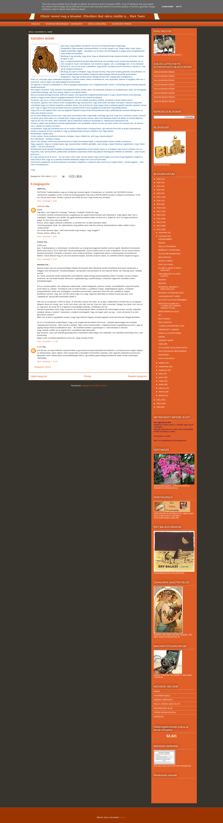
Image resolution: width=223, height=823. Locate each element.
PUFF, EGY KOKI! (165, 264)
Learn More (167, 7)
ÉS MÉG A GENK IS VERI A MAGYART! (169, 269)
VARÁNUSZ (159, 717)
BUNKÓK (162, 280)
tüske (39, 347)
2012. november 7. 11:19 (47, 341)
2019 (159, 204)
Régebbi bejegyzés (137, 376)
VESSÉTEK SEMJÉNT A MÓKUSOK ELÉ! (168, 288)
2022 (159, 193)
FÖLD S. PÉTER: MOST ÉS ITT (167, 704)
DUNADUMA (163, 355)
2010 (159, 403)
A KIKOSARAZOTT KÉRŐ (169, 296)
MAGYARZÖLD (164, 257)
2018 (159, 208)
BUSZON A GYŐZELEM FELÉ (170, 293)
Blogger (123, 817)
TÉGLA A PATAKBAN (167, 246)
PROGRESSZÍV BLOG (163, 708)
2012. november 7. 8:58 (47, 236)
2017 (159, 211)
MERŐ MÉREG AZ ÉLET (168, 311)
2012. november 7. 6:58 (47, 201)
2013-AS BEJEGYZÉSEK (164, 89)
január (162, 395)
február (162, 392)
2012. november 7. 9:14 (47, 259)
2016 (159, 215)
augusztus (163, 370)
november (163, 236)
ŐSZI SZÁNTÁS (165, 322)
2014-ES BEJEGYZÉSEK (164, 93)
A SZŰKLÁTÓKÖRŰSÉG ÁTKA (171, 326)
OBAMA (161, 337)
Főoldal (87, 376)
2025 (159, 182)
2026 (159, 179)
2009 (159, 407)
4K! (159, 315)
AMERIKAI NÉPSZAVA (163, 700)
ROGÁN (161, 243)
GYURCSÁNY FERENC (122, 24)
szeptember (164, 366)
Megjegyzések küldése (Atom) (94, 386)
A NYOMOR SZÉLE (162, 696)
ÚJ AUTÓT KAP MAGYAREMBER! (172, 300)
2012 (159, 229)
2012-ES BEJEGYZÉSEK (164, 85)
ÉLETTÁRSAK (164, 319)
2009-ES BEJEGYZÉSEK (164, 72)
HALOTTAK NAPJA (166, 358)
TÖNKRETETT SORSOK (168, 330)
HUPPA (157, 691)
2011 (159, 400)
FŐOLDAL (35, 24)
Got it (179, 7)
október (162, 363)
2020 (159, 200)
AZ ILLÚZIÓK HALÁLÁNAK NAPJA (172, 348)
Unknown (41, 206)
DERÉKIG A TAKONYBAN (169, 250)
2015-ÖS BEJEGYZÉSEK (164, 97)
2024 (159, 186)
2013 (159, 226)
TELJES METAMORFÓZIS (169, 254)
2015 (159, 219)
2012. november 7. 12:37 (47, 361)
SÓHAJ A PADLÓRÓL (97, 24)
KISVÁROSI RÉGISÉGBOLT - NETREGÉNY (64, 24)
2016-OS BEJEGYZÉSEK (164, 101)
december (163, 232)
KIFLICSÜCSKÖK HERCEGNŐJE (172, 351)
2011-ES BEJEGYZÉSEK (164, 80)
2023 (159, 190)
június (161, 377)
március (162, 388)
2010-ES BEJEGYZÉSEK (164, 76)
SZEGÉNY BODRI (166, 340)
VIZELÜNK (162, 344)
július (161, 374)
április (161, 384)
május (161, 381)
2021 (159, 197)
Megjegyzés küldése (42, 367)
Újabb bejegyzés (39, 376)
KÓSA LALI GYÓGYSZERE (169, 333)
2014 (159, 222)
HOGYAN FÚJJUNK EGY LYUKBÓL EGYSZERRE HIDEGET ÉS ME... (169, 306)
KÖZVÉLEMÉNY (165, 239)
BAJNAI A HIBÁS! (165, 261)
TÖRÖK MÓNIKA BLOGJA (165, 712)
